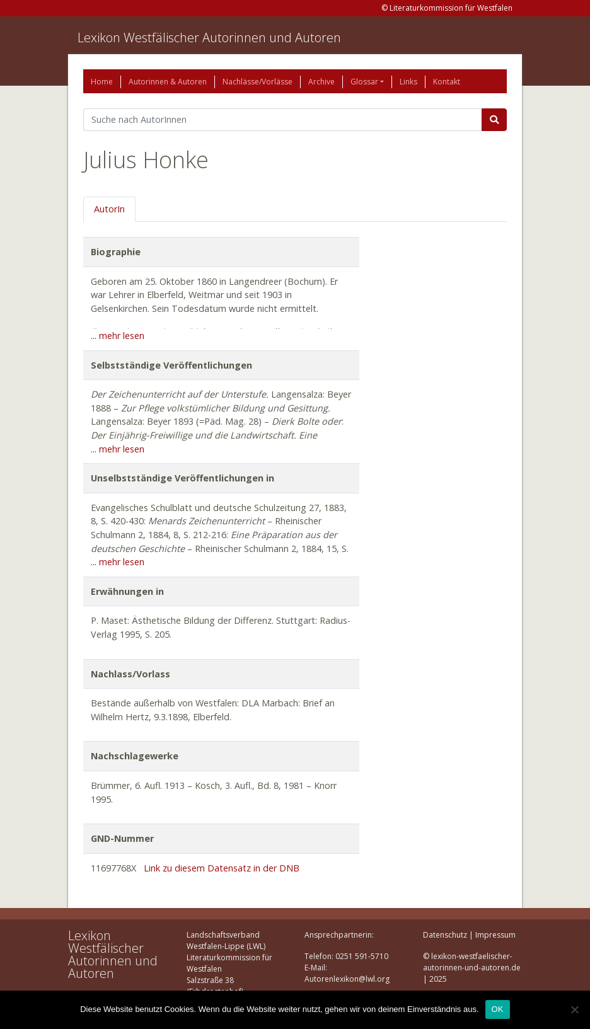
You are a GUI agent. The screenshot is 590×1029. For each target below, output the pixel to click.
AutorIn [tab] (109, 209)
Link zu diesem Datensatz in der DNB (221, 868)
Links (408, 81)
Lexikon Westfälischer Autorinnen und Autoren (209, 37)
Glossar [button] (364, 81)
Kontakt (446, 81)
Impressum (495, 934)
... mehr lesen (117, 336)
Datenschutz (445, 934)
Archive (321, 81)
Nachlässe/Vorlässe (257, 81)
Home (102, 81)
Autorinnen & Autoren (168, 81)
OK (498, 1009)
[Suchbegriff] (282, 119)
